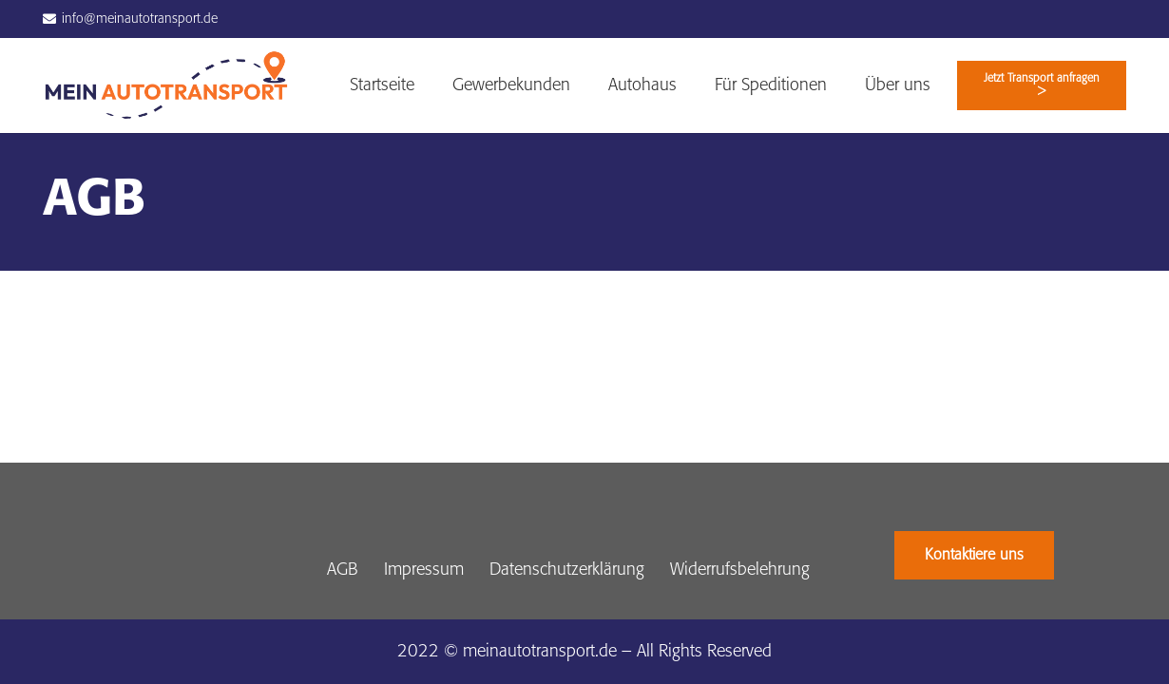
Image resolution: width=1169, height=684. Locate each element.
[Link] (166, 86)
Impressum (424, 570)
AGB (342, 570)
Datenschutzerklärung (566, 570)
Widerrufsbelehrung (740, 570)
